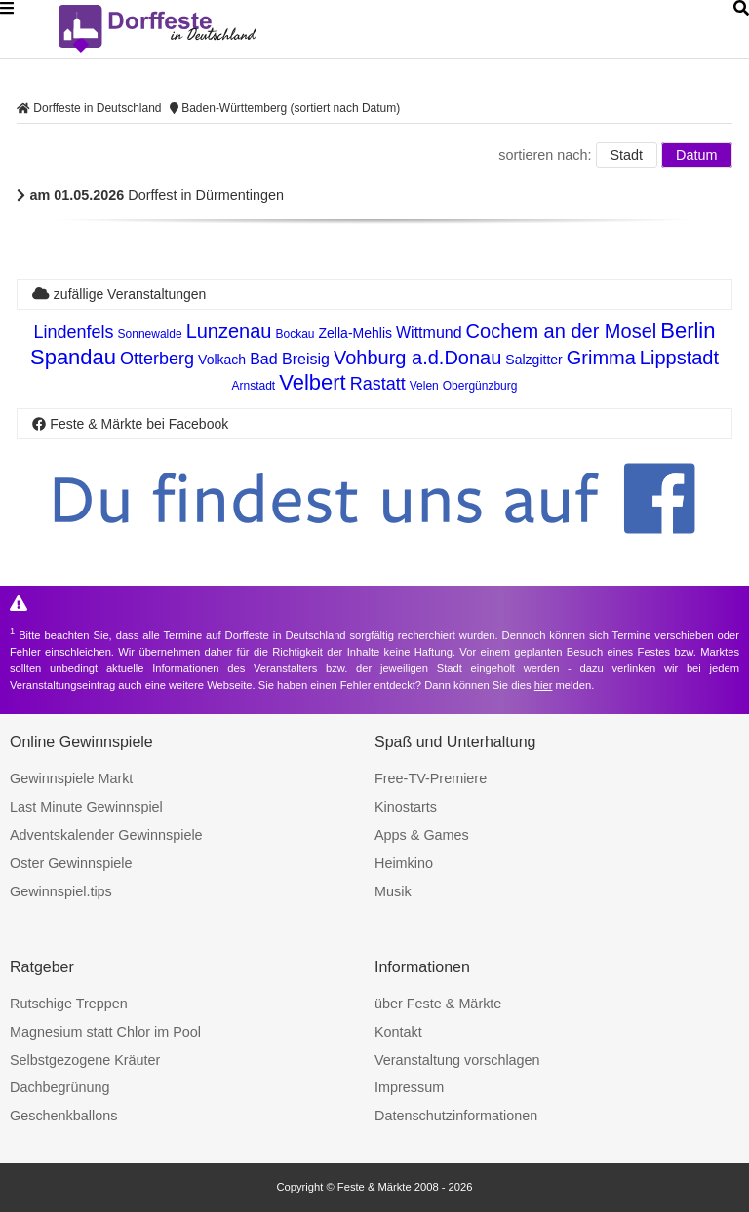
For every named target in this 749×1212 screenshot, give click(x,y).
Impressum (409, 1087)
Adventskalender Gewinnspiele (106, 835)
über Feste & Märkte (437, 1003)
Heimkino (403, 863)
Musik (393, 891)
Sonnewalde (150, 334)
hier (543, 685)
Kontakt (398, 1032)
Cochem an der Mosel (561, 331)
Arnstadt (253, 386)
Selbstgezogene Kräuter (85, 1060)
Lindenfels (73, 332)
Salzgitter (533, 359)
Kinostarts (405, 806)
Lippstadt (679, 357)
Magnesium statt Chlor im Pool (105, 1032)
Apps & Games (421, 835)
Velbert (312, 382)
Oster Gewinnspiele (71, 863)
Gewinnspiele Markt (71, 778)
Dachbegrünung (59, 1087)
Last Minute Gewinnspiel (86, 806)
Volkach (222, 359)
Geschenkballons (63, 1115)
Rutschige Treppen (69, 1003)
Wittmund (429, 332)
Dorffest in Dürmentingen (150, 195)
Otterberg (157, 358)
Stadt (627, 155)
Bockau (295, 334)
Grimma (601, 357)
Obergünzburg (480, 386)
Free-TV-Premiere (430, 778)
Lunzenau (229, 331)
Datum (696, 155)
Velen (424, 386)
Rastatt (378, 384)
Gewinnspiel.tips (61, 891)
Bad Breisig (290, 359)
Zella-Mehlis (355, 333)
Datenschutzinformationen (455, 1115)
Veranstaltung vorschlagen (457, 1060)
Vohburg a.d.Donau (417, 357)
